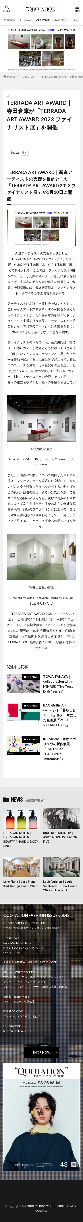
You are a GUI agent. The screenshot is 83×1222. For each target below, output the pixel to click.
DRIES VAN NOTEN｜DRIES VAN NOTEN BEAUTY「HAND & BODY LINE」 (20, 839)
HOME (11, 76)
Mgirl (77, 20)
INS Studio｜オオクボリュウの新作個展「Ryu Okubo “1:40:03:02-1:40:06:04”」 (59, 749)
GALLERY (60, 20)
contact (11, 1192)
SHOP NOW (41, 1052)
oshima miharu (16, 1195)
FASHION (9, 20)
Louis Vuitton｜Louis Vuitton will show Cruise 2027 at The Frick (60, 886)
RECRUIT (12, 1198)
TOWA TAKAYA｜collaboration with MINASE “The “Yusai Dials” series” (58, 683)
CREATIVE (43, 20)
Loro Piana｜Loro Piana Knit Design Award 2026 (20, 884)
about (10, 1190)
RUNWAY (26, 20)
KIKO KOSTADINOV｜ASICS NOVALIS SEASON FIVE (60, 837)
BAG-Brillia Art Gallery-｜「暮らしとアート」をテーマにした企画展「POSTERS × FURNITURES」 (59, 715)
